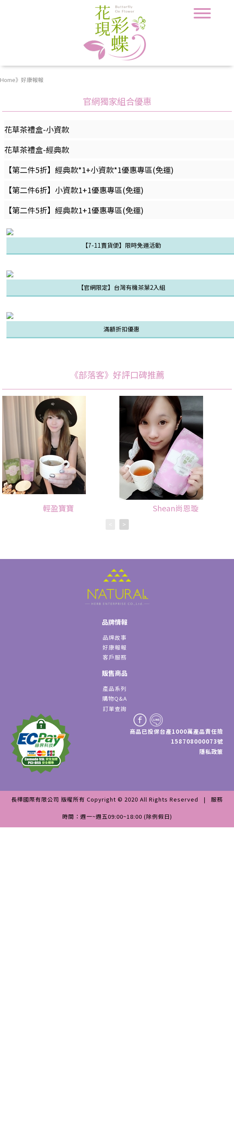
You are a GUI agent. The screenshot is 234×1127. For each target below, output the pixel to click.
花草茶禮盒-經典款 (36, 149)
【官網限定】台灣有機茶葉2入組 (121, 487)
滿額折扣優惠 (121, 628)
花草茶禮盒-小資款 (36, 129)
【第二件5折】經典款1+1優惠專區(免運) (73, 210)
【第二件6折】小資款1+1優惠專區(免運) (73, 189)
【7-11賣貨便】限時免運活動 (121, 344)
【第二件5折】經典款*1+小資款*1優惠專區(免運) (88, 169)
